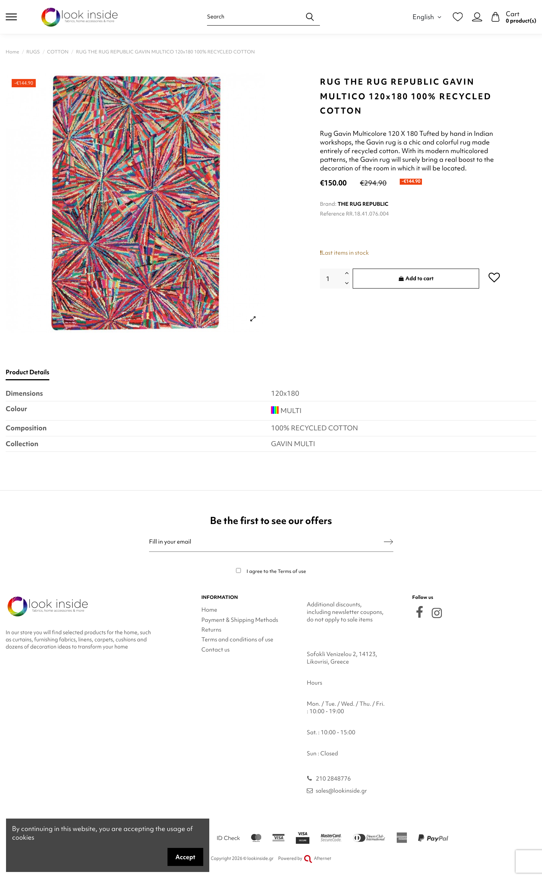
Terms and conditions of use (237, 639)
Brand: (328, 204)
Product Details (27, 372)
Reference (332, 213)
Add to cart (416, 278)
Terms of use (292, 571)
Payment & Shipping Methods (239, 620)
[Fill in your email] (266, 541)
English (428, 16)
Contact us (215, 649)
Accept (185, 857)
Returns (211, 629)
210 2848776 (333, 778)
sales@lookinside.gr (341, 790)
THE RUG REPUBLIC (363, 204)
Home (209, 610)
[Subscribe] (388, 541)
